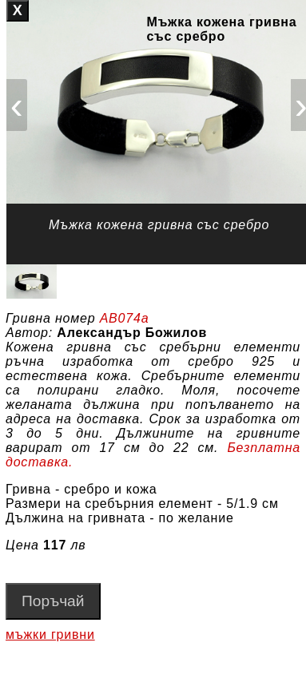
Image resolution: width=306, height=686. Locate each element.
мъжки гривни (50, 634)
